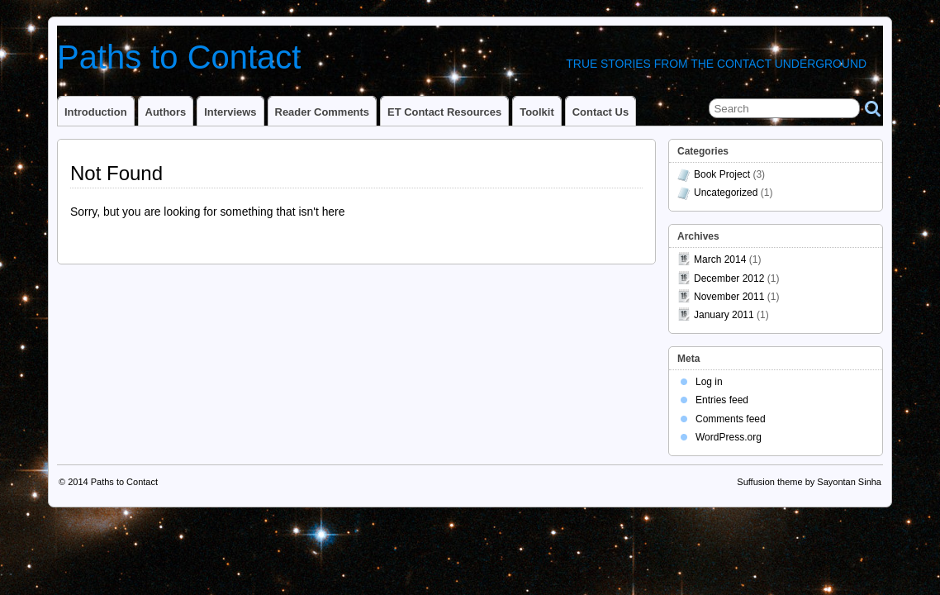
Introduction (95, 112)
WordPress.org (729, 437)
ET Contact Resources (444, 112)
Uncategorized (725, 192)
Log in (709, 382)
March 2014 (720, 259)
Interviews (230, 112)
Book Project (722, 174)
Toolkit (537, 112)
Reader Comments (322, 112)
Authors (166, 112)
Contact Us (600, 112)
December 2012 (729, 278)
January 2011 (724, 315)
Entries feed (722, 400)
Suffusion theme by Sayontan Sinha (809, 482)
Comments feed (731, 419)
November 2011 (729, 296)
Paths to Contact (179, 57)
